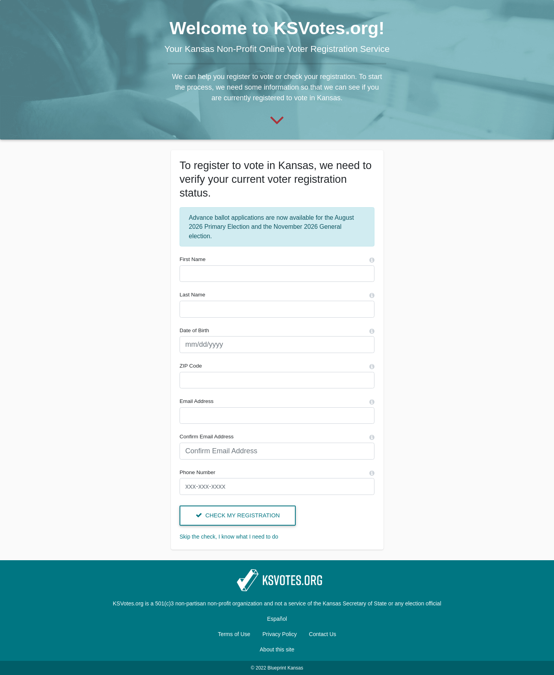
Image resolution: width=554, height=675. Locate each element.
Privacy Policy (280, 634)
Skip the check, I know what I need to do (229, 536)
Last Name (192, 295)
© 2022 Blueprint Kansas (277, 668)
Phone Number (197, 472)
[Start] (277, 119)
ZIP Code (191, 366)
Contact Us (322, 634)
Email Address (196, 401)
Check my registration (238, 515)
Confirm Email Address (206, 437)
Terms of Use (234, 634)
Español (277, 619)
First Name (193, 259)
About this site (277, 649)
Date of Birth (194, 330)
